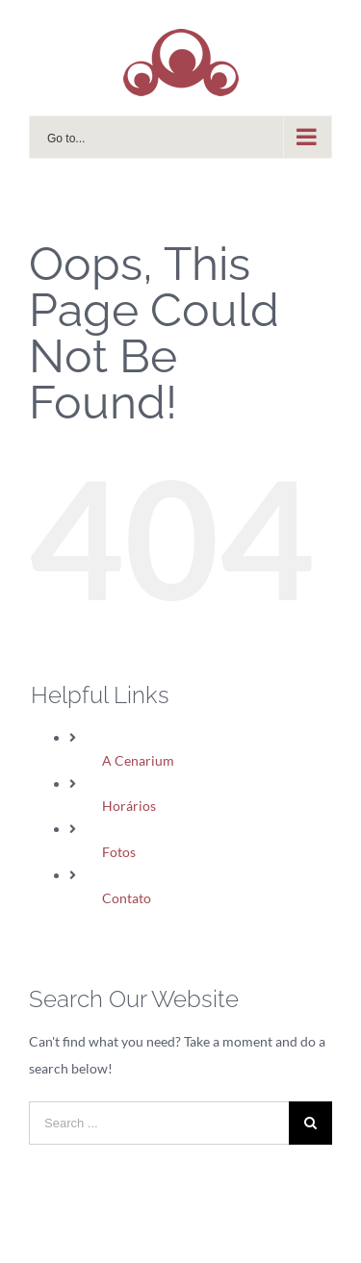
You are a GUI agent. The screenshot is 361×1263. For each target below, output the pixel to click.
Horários (129, 805)
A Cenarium (138, 760)
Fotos (119, 852)
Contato (126, 898)
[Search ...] (159, 1123)
